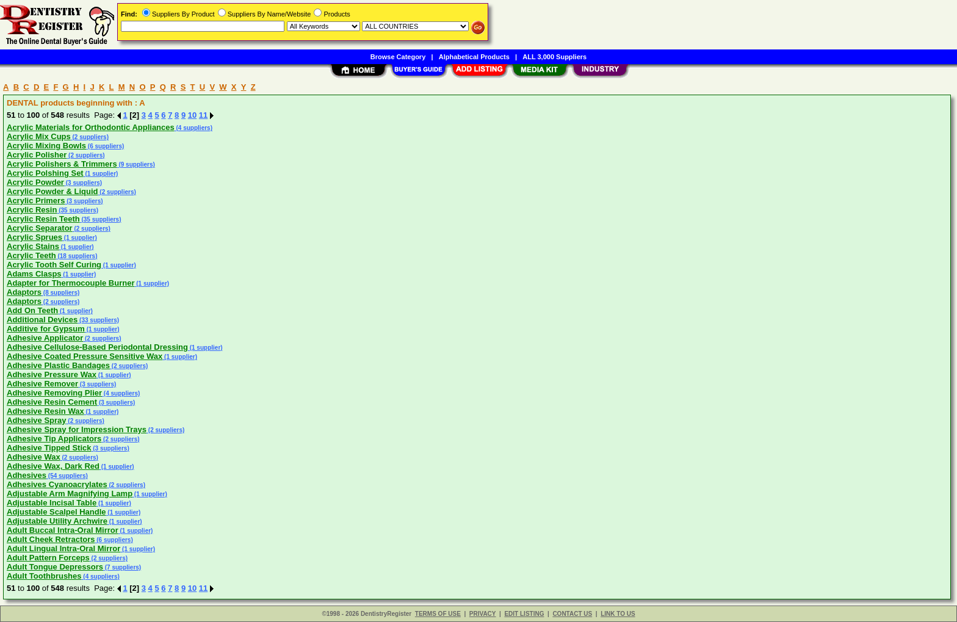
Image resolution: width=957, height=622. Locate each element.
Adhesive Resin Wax (45, 411)
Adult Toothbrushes (44, 575)
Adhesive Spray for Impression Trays (76, 429)
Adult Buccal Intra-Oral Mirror (62, 530)
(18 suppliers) (77, 256)
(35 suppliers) (77, 210)
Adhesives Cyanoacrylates (57, 484)
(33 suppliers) (98, 320)
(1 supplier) (101, 173)
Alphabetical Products (474, 56)
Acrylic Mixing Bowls (46, 145)
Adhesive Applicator (45, 337)
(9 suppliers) (136, 164)
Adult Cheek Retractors (51, 539)
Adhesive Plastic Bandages (58, 365)
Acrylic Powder (35, 182)
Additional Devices (42, 319)
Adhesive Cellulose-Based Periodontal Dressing (97, 347)
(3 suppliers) (83, 182)
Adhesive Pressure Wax (51, 374)
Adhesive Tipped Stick (49, 447)
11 (203, 115)
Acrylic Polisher (37, 154)
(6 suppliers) (105, 146)
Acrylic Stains (33, 246)
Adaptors (24, 292)
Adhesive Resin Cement (52, 402)
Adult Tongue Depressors (55, 566)
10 (192, 115)
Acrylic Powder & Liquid (52, 191)
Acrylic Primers (36, 200)
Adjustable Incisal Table (51, 502)
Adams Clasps (34, 273)
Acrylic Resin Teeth (43, 218)
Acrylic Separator (40, 228)
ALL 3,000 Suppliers (554, 56)
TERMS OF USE (438, 613)
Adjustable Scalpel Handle (56, 511)
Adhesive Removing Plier (54, 392)
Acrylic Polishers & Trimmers (62, 163)
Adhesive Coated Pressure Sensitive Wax (84, 356)
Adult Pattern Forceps (48, 557)
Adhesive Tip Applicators (54, 438)
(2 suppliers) (90, 137)
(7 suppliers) (122, 567)
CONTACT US (572, 613)
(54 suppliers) (67, 475)
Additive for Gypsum (46, 328)
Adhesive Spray (37, 420)
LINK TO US (618, 613)
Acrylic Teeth (31, 255)
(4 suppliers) (193, 128)
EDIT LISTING (524, 613)
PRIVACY (482, 613)
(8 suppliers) (60, 292)
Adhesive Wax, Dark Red (53, 466)
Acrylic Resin (32, 209)
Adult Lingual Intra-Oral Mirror (63, 548)
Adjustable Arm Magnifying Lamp (69, 493)
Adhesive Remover (42, 383)
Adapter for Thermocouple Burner (70, 282)
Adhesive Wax (33, 456)
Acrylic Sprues (34, 237)
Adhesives (26, 475)
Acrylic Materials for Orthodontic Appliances (91, 127)
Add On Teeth (32, 310)
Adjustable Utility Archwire (57, 521)
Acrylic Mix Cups (39, 136)
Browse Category (397, 56)
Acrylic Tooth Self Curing (54, 264)
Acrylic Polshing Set (45, 173)
